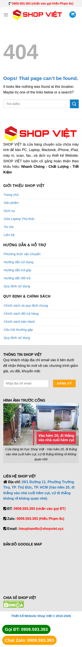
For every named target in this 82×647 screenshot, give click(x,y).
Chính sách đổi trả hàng (21, 313)
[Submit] (74, 104)
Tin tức (9, 227)
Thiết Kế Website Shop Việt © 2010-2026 (41, 616)
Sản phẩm (11, 203)
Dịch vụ (9, 211)
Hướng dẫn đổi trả (17, 278)
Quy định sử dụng (17, 286)
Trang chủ (11, 194)
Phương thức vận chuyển (22, 254)
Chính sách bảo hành (19, 321)
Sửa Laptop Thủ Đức (19, 219)
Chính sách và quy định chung (26, 305)
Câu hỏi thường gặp (18, 329)
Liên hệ (9, 235)
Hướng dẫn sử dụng (18, 262)
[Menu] (6, 14)
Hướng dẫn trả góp (17, 270)
